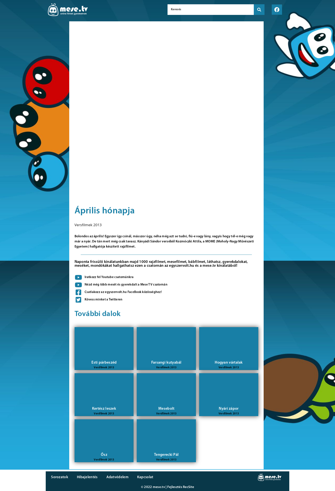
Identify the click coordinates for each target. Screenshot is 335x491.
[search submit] (259, 9)
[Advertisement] (33, 94)
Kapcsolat (145, 477)
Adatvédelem (117, 477)
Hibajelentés (87, 477)
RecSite (188, 487)
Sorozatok (59, 477)
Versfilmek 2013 (88, 224)
